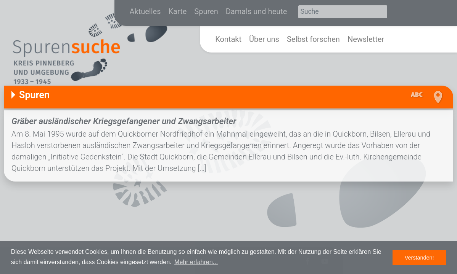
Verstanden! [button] (419, 258)
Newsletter (366, 39)
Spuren (206, 11)
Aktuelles (145, 11)
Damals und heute (256, 11)
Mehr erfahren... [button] (196, 262)
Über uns (264, 39)
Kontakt (228, 39)
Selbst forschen (313, 39)
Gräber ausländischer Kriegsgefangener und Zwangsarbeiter (123, 121)
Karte (178, 11)
